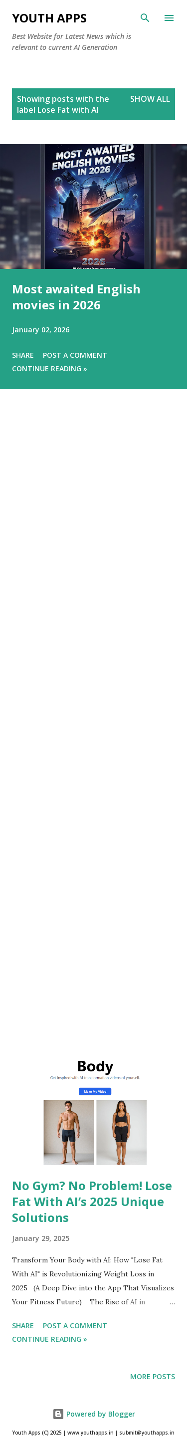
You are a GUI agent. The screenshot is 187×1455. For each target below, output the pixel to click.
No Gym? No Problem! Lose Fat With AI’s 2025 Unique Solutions (92, 1201)
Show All (150, 98)
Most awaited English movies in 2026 (76, 296)
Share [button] (23, 355)
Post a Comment (75, 355)
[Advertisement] (93, 739)
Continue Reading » (49, 368)
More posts (152, 1376)
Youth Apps (49, 17)
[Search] (145, 18)
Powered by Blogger (93, 1414)
